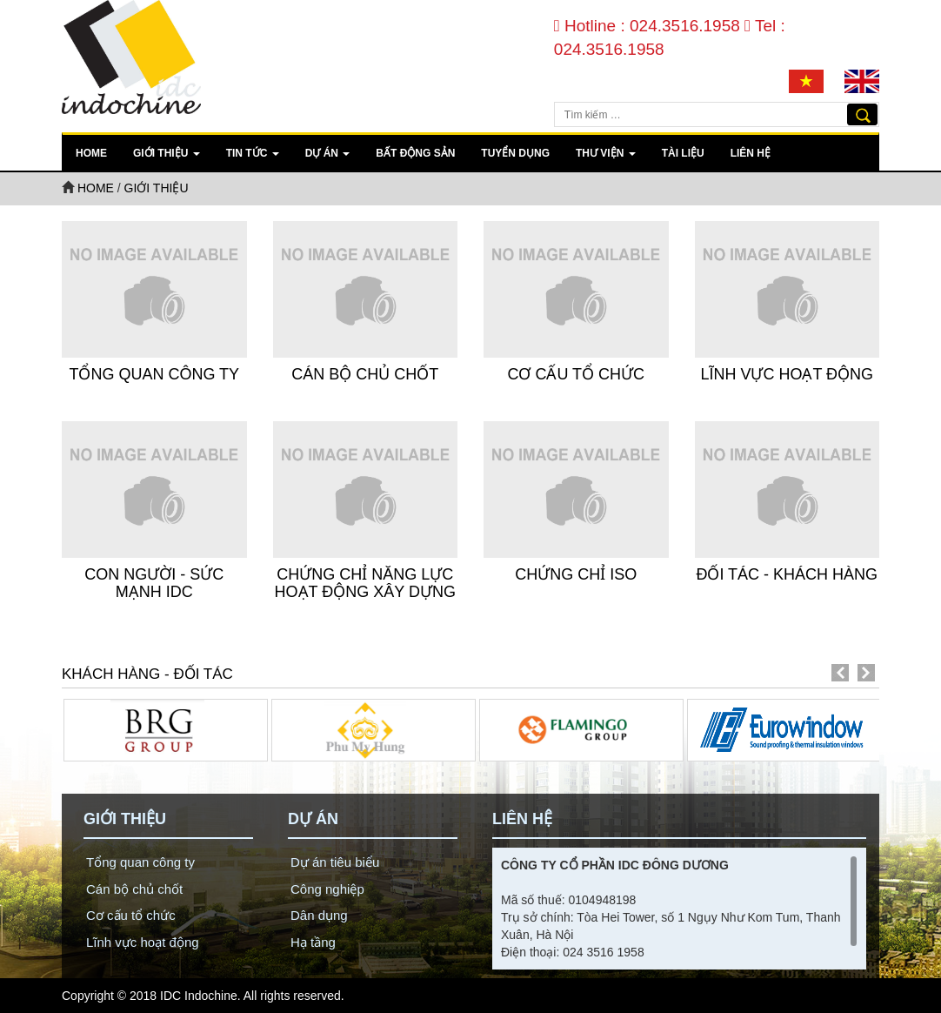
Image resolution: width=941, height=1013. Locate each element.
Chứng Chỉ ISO (576, 574)
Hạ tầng (313, 942)
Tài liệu (683, 153)
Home (91, 153)
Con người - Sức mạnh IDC (154, 583)
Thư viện (606, 153)
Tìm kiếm (862, 114)
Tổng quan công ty (154, 374)
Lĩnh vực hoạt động (786, 374)
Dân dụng (319, 915)
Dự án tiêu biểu (334, 862)
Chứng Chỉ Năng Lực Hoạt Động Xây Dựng (365, 583)
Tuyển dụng (515, 153)
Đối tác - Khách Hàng (787, 574)
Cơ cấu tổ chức (575, 374)
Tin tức (252, 153)
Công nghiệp (327, 889)
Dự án (327, 153)
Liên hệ (751, 153)
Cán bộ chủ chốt (364, 374)
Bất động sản (415, 153)
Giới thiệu (166, 153)
